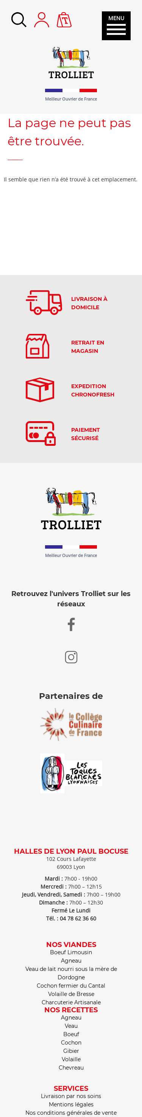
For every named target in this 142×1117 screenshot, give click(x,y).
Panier (64, 16)
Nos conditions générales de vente (71, 1112)
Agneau (71, 960)
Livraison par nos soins (71, 1096)
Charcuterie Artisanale (71, 1002)
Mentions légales (71, 1104)
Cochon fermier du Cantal (71, 985)
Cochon (71, 1042)
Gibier (71, 1051)
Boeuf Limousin (71, 952)
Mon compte (41, 20)
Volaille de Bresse (71, 994)
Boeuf (71, 1034)
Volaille (71, 1059)
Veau (71, 1026)
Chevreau (71, 1067)
